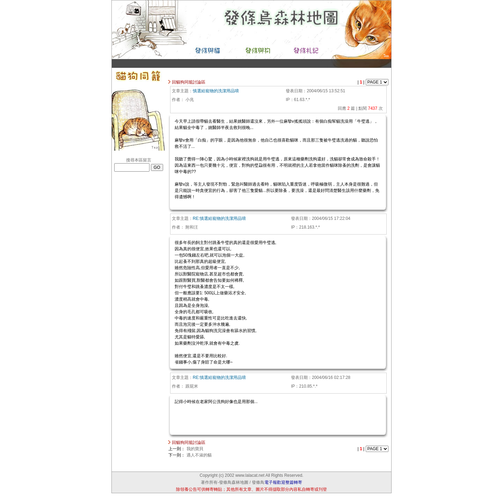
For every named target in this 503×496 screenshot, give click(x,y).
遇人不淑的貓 (199, 455)
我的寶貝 (195, 448)
